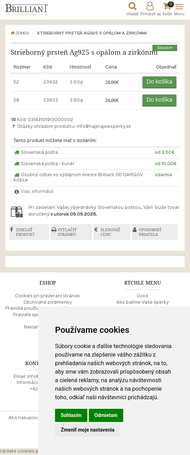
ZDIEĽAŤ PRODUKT (25, 232)
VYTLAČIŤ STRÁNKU (67, 232)
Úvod (142, 296)
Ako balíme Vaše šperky (142, 302)
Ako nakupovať (25, 418)
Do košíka (159, 82)
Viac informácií (33, 192)
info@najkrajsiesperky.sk (104, 127)
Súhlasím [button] (71, 415)
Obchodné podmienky (47, 302)
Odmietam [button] (106, 415)
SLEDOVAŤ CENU (111, 232)
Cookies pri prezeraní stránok (47, 296)
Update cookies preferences (31, 451)
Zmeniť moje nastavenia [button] (87, 430)
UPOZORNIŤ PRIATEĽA (150, 232)
